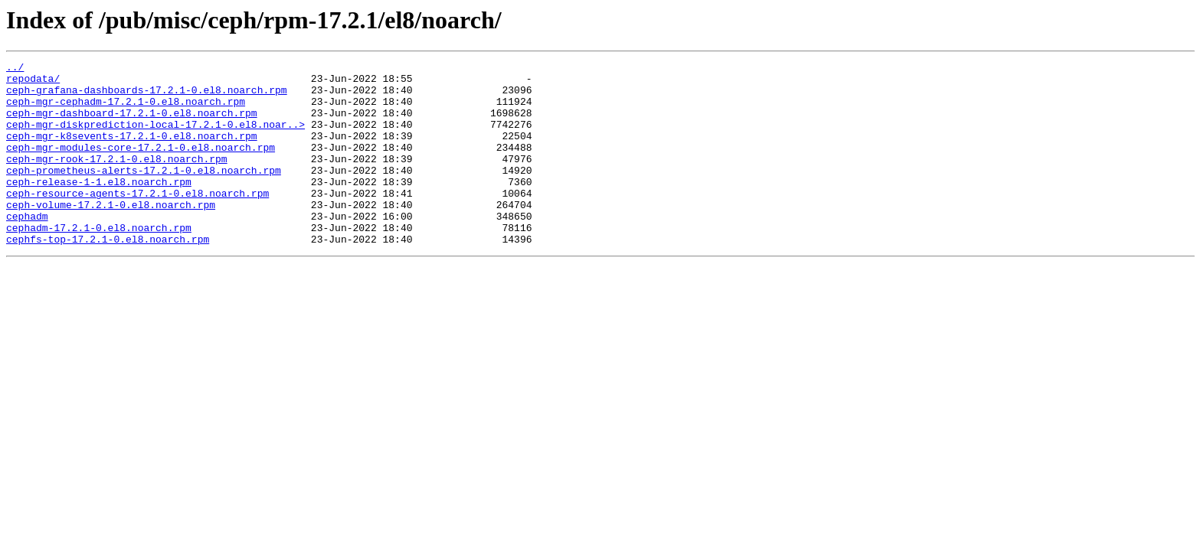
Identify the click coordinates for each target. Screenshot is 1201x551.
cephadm (27, 248)
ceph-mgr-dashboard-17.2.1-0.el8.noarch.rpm (131, 124)
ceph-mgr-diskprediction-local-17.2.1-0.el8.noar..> (155, 138)
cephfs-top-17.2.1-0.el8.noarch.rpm (107, 275)
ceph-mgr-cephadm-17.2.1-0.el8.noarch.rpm (125, 110)
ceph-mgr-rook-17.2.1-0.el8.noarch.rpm (116, 179)
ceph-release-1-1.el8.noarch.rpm (98, 207)
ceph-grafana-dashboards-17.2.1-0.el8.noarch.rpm (146, 96)
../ (15, 69)
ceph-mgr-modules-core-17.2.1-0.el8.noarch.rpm (140, 165)
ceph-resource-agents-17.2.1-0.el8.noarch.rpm (137, 220)
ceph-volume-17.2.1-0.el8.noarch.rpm (110, 234)
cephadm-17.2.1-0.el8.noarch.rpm (98, 262)
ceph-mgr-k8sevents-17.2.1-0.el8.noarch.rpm (131, 151)
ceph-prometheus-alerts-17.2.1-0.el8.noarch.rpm (143, 193)
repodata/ (33, 83)
